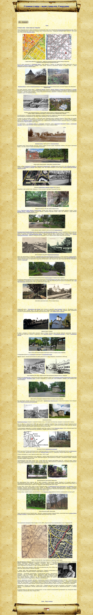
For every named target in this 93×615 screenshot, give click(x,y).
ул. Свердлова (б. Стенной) (28, 167)
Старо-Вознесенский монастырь (50, 232)
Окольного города (31, 32)
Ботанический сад (71, 257)
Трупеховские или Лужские (34, 309)
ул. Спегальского (72, 451)
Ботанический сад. (58, 230)
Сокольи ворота (72, 256)
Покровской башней (40, 89)
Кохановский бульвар (47, 354)
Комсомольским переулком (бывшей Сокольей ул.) (48, 256)
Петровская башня (31, 378)
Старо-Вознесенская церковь (35, 234)
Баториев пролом (39, 143)
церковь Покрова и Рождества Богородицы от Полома (64, 89)
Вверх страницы (49, 601)
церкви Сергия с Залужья (58, 311)
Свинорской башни (55, 143)
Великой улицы (27, 377)
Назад (47, 25)
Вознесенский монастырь (53, 254)
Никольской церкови (47, 86)
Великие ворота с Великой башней (25, 211)
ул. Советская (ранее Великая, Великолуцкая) (30, 210)
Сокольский (24, 259)
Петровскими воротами (59, 334)
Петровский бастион (35, 86)
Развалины (36, 187)
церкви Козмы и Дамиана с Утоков (46, 187)
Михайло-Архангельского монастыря (29, 401)
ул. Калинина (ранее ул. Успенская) (35, 123)
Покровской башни (36, 64)
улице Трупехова (58, 309)
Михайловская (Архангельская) (51, 400)
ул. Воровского (70, 486)
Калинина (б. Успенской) (30, 166)
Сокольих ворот (48, 277)
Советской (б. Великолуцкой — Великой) (46, 166)
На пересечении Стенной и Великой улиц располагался (30, 232)
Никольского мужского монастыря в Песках (27, 65)
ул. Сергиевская (32, 354)
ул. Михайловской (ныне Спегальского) (57, 486)
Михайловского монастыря (51, 449)
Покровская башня (22, 86)
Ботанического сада (52, 279)
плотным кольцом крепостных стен (65, 29)
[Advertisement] (47, 16)
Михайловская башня (22, 421)
